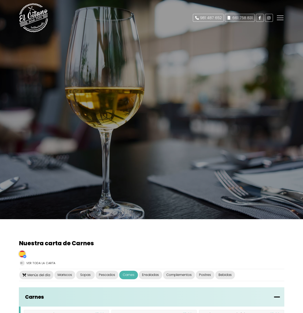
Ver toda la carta (38, 263)
